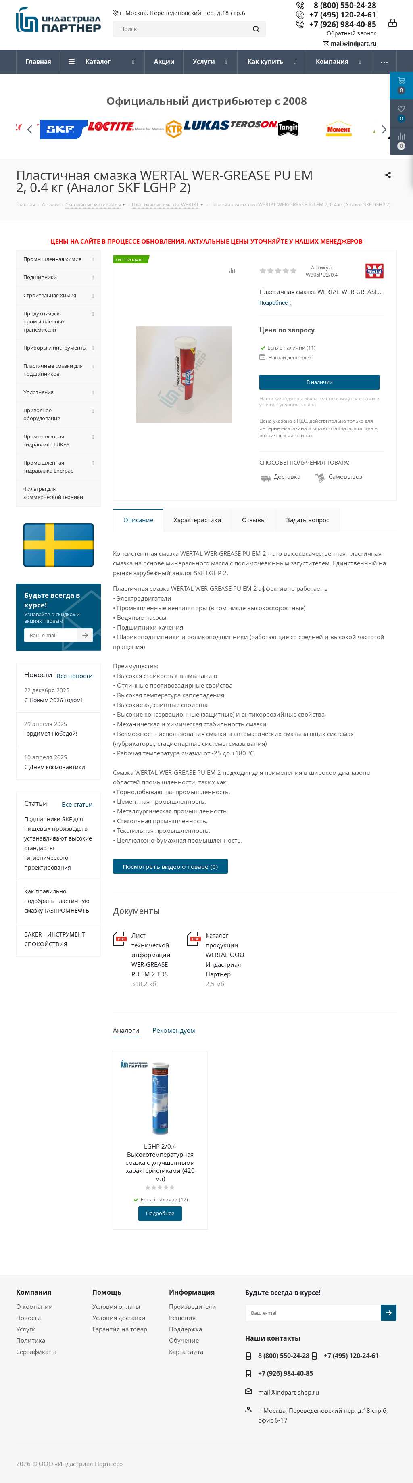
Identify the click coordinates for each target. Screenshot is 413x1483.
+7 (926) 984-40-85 (342, 24)
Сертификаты (36, 1351)
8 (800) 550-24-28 (283, 1355)
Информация (192, 1292)
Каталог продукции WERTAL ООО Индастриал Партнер (225, 954)
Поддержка (185, 1329)
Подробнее (160, 1213)
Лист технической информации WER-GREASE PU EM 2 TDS (151, 954)
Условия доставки (119, 1318)
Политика (30, 1340)
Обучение (184, 1340)
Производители (192, 1306)
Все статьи (77, 804)
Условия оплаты (116, 1306)
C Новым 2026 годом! (53, 700)
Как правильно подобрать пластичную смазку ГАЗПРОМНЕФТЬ (57, 900)
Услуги (26, 1329)
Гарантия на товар (119, 1329)
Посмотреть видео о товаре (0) (170, 866)
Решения (182, 1318)
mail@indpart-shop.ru (288, 1392)
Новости (28, 1318)
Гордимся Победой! (50, 733)
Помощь (106, 1292)
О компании (34, 1306)
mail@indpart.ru (353, 43)
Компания (33, 1292)
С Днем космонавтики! (55, 767)
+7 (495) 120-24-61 (342, 14)
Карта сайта (186, 1351)
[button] (384, 130)
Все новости (74, 676)
